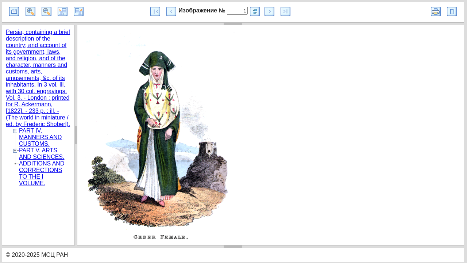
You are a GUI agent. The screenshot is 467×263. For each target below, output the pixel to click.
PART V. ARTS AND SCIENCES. (41, 153)
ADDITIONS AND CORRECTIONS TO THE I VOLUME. (41, 173)
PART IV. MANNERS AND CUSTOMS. (40, 137)
